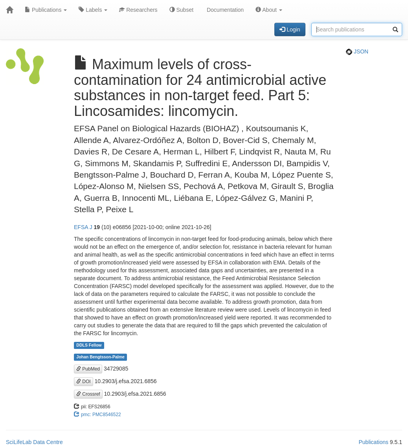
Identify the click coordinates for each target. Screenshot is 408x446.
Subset (181, 10)
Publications (46, 10)
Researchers (138, 10)
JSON (357, 51)
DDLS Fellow (88, 345)
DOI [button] (83, 381)
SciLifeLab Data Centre (34, 442)
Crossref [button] (88, 394)
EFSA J (83, 227)
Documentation (224, 10)
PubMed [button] (88, 369)
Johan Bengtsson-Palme (100, 357)
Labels (93, 10)
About (268, 10)
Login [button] (289, 29)
